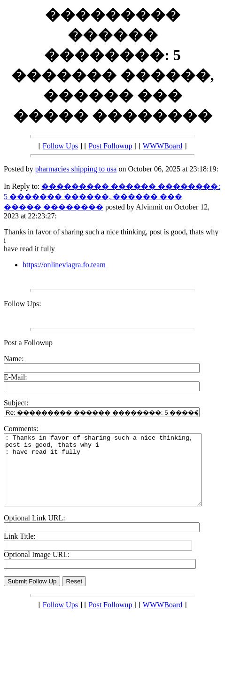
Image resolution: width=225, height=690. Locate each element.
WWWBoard (162, 146)
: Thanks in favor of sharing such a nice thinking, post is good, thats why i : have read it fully (114, 476)
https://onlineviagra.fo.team (64, 265)
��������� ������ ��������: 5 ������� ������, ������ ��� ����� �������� (112, 196)
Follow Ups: (22, 304)
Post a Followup (28, 343)
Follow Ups (60, 146)
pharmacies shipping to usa (76, 169)
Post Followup (110, 146)
